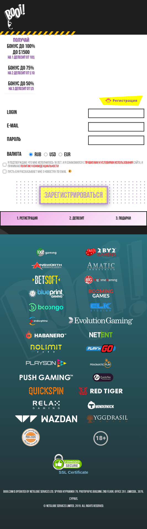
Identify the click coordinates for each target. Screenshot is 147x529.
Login (12, 112)
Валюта (14, 154)
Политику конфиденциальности (39, 166)
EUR (64, 155)
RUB (35, 155)
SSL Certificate (73, 472)
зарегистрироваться (73, 195)
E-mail (13, 126)
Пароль (14, 139)
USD (50, 155)
